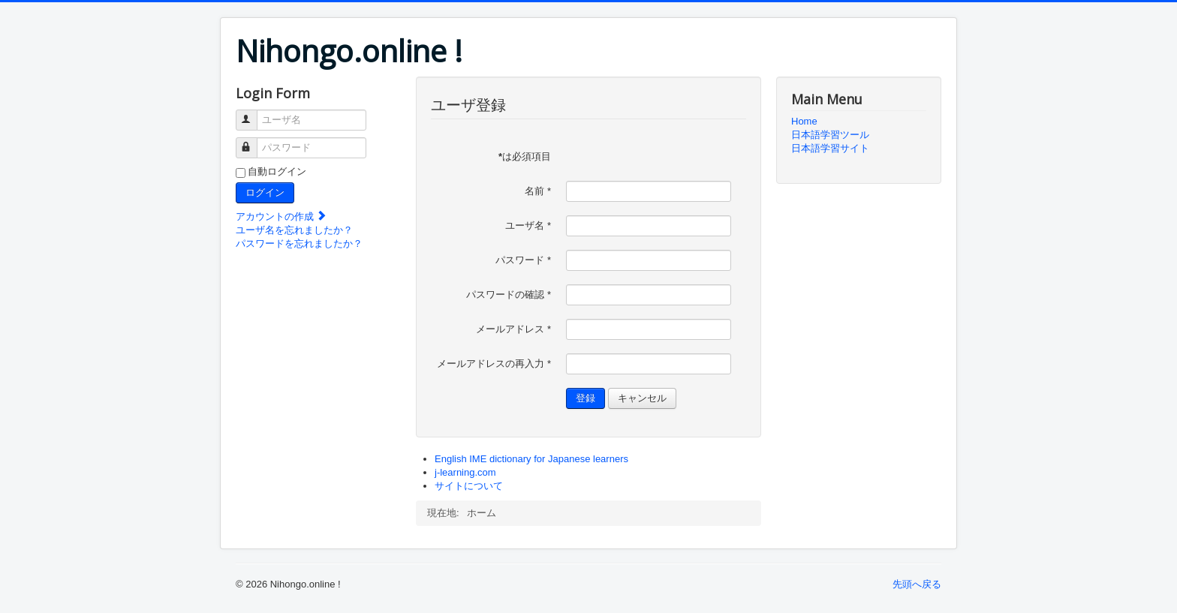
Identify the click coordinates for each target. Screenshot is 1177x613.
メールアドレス (513, 329)
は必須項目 (524, 156)
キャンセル (642, 398)
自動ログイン (277, 171)
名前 (538, 191)
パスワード (253, 141)
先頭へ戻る (917, 584)
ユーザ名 (253, 113)
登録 (585, 398)
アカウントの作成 (281, 216)
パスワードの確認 (508, 294)
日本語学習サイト (830, 148)
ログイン (264, 192)
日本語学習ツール (830, 134)
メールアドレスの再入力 (494, 363)
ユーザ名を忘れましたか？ (294, 230)
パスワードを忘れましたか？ (299, 243)
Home (804, 121)
